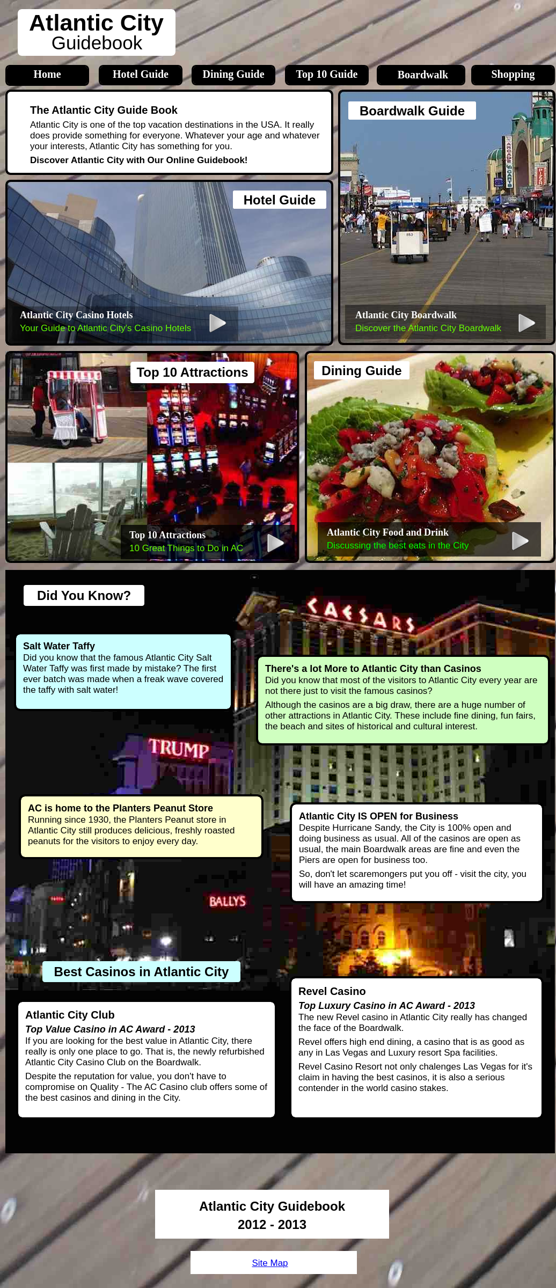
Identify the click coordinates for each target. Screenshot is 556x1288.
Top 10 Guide (327, 74)
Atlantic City (96, 22)
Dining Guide (233, 74)
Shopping (513, 74)
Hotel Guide (141, 74)
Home (47, 74)
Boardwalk (423, 74)
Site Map (270, 1263)
